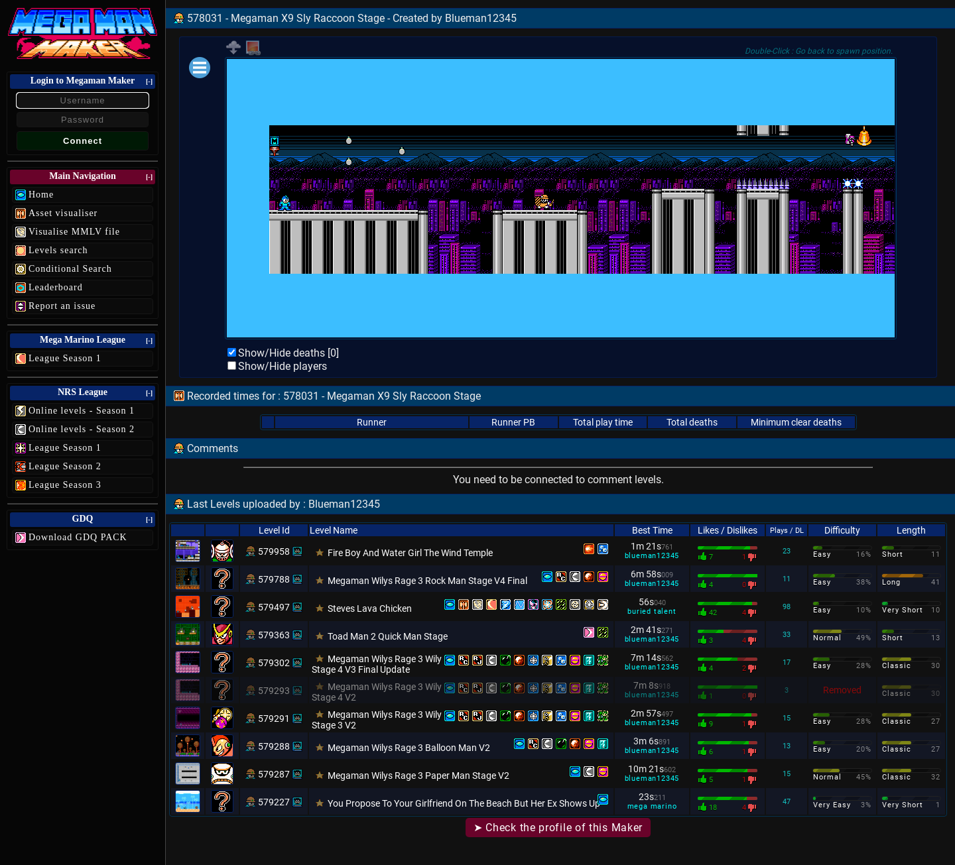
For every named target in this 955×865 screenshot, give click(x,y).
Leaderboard (56, 287)
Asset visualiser (63, 213)
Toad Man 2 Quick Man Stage (388, 636)
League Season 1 (65, 358)
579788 (274, 579)
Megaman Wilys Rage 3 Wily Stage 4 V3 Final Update (377, 664)
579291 (274, 718)
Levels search (58, 250)
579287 (274, 774)
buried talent (651, 611)
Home (41, 195)
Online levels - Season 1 (82, 411)
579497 (274, 607)
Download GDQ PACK (78, 537)
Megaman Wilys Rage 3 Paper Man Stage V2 (418, 775)
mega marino (652, 806)
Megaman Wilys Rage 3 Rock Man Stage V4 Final (427, 580)
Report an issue (62, 306)
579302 (274, 663)
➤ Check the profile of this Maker (558, 827)
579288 (274, 746)
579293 (274, 690)
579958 (274, 551)
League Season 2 (65, 466)
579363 (274, 635)
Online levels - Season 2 (82, 429)
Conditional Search (70, 269)
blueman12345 (652, 555)
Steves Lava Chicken (370, 608)
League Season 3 (65, 485)
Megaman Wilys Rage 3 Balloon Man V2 (409, 747)
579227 (274, 802)
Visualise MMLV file (74, 232)
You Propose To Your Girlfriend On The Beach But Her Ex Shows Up (464, 803)
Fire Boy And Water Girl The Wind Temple (410, 553)
